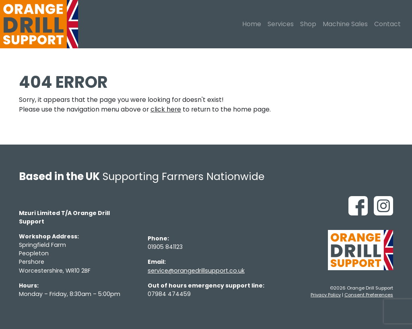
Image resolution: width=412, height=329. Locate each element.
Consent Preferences (368, 295)
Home (251, 24)
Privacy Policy (326, 295)
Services (281, 24)
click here (165, 109)
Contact (387, 24)
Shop (308, 24)
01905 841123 (165, 247)
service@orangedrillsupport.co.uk (196, 271)
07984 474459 (169, 294)
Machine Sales (345, 24)
